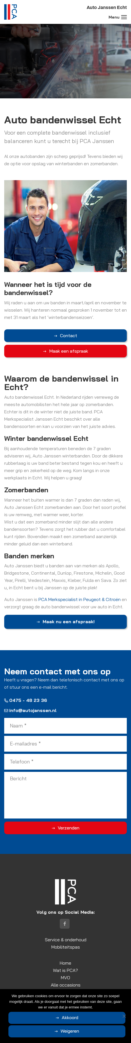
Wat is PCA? (65, 970)
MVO (65, 977)
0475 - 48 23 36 (25, 700)
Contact (68, 335)
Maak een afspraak (68, 351)
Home (65, 963)
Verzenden (68, 828)
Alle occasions (66, 985)
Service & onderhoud (65, 939)
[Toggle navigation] (124, 17)
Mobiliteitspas (65, 947)
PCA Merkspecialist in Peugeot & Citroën (79, 599)
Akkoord (70, 1017)
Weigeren (70, 1031)
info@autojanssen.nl (30, 710)
